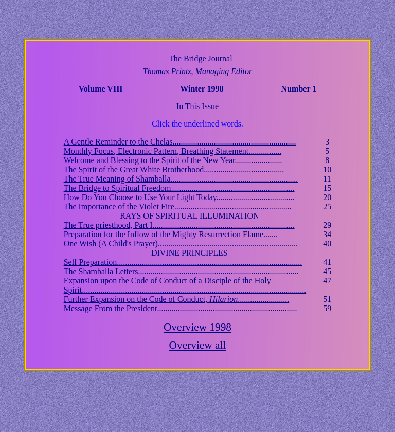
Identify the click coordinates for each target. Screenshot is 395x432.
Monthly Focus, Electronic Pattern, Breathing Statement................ (172, 151)
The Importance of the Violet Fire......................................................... (178, 206)
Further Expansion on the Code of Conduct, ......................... (177, 299)
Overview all (197, 345)
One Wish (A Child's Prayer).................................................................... (181, 243)
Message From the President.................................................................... (180, 308)
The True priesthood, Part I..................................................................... (179, 225)
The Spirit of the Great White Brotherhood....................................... (174, 169)
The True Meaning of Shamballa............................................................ (181, 178)
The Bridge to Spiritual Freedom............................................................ (179, 188)
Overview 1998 (197, 327)
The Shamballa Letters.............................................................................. (181, 271)
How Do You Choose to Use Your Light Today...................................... (179, 197)
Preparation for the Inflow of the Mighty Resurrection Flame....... (171, 234)
